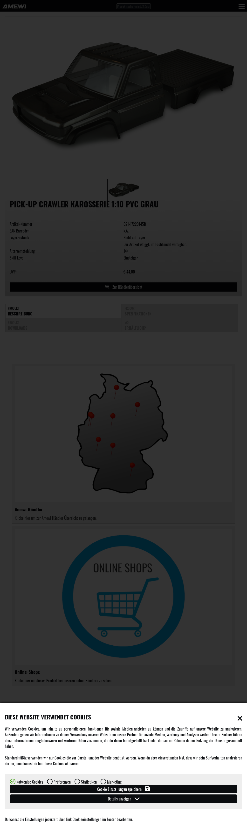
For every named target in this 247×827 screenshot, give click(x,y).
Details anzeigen (123, 799)
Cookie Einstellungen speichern (123, 789)
